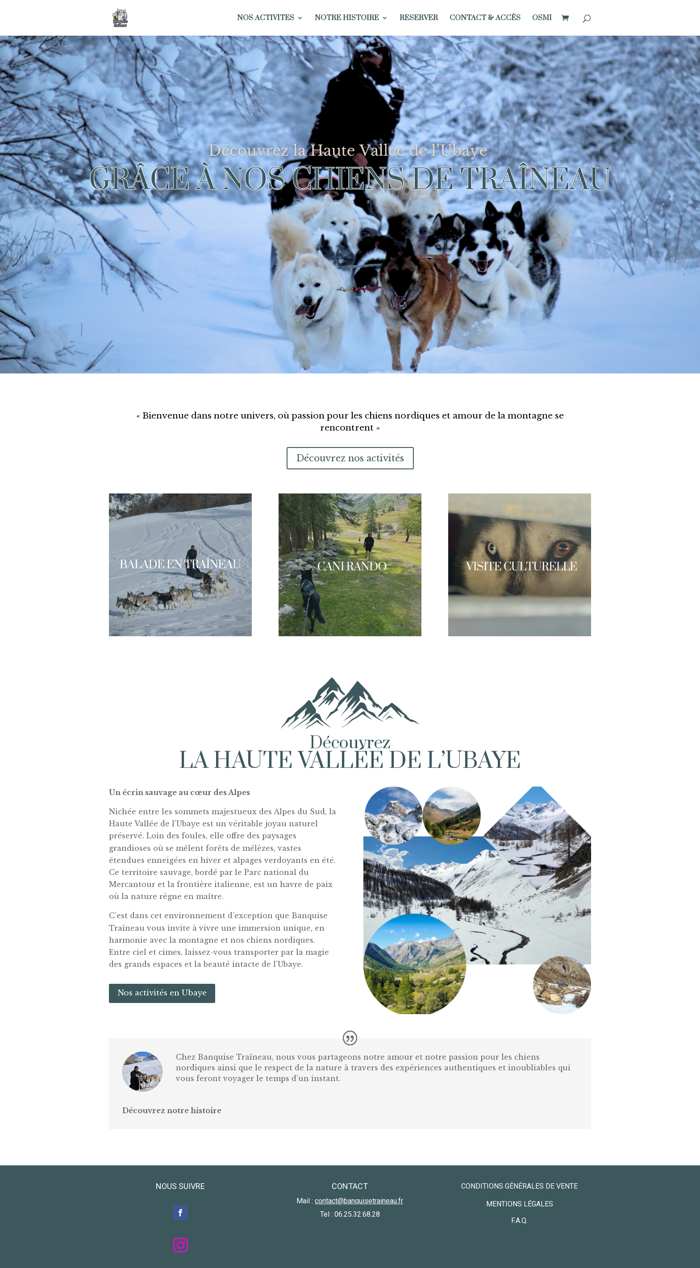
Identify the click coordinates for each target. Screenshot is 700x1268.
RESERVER (419, 18)
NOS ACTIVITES (265, 18)
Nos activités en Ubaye (162, 993)
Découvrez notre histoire (171, 1110)
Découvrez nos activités (350, 458)
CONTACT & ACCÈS (485, 18)
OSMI (542, 18)
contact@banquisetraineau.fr (359, 1201)
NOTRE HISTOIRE (347, 18)
